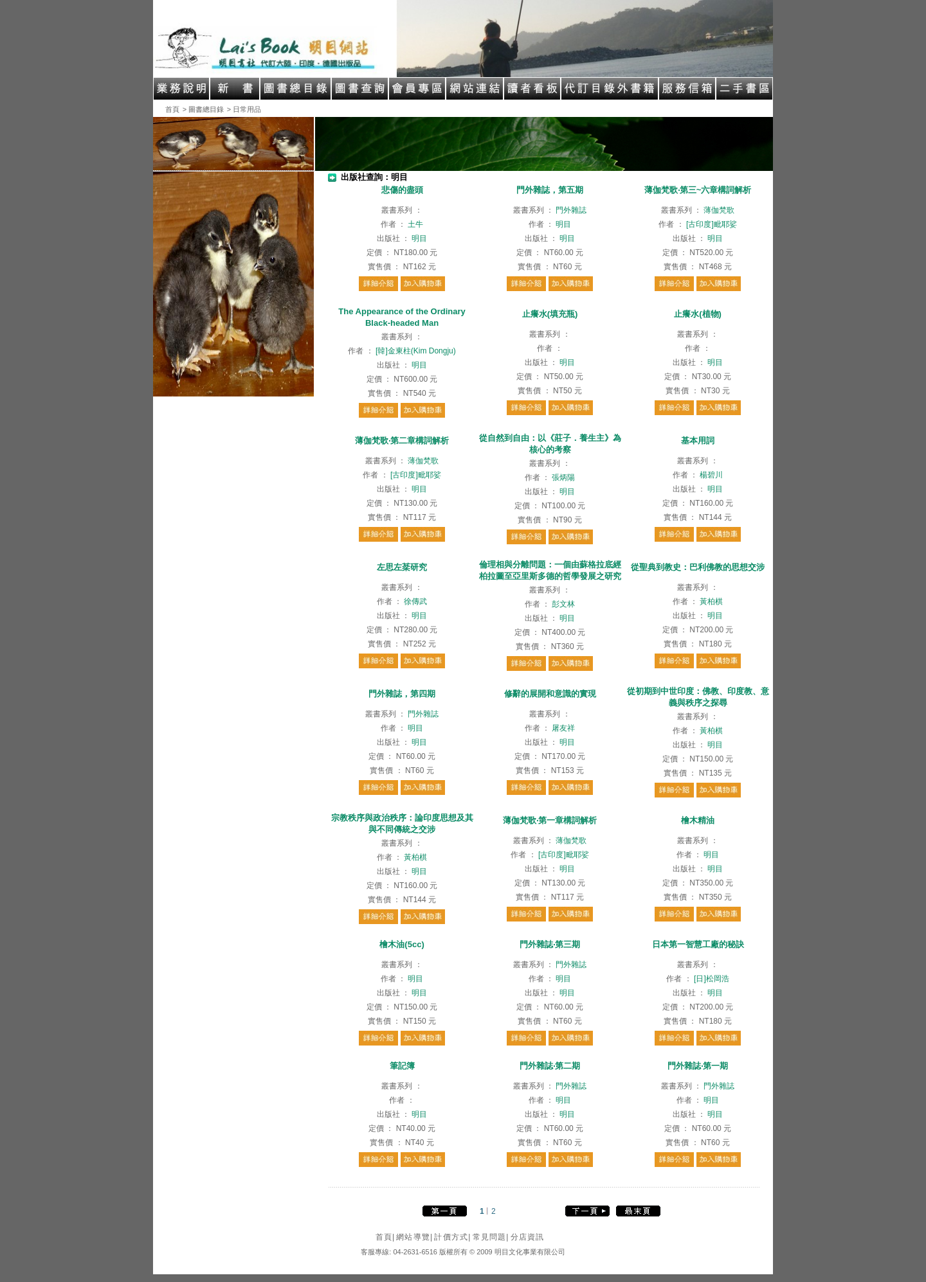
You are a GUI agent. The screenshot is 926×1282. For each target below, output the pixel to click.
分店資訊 (528, 1237)
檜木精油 (697, 820)
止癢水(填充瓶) (550, 314)
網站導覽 (414, 1237)
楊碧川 (711, 474)
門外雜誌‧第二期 (550, 1066)
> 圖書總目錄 (203, 109)
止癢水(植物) (698, 314)
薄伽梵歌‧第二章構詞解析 (402, 440)
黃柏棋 (711, 601)
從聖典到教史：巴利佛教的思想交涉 (698, 567)
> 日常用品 (244, 109)
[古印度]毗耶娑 (711, 224)
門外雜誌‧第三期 (550, 944)
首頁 (172, 109)
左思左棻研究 (402, 567)
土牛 (415, 224)
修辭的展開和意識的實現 (550, 694)
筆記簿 (402, 1066)
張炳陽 (563, 477)
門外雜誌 (571, 210)
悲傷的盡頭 (402, 190)
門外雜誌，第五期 (549, 190)
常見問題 (491, 1237)
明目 (419, 238)
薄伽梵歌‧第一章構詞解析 (550, 820)
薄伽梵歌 (719, 210)
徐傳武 (415, 601)
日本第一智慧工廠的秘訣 (698, 944)
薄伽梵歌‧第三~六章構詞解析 (698, 190)
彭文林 (563, 604)
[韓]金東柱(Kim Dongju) (416, 350)
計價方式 (452, 1237)
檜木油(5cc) (401, 944)
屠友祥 (563, 728)
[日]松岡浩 (711, 978)
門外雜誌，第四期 (401, 694)
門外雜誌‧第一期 (697, 1066)
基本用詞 (697, 440)
